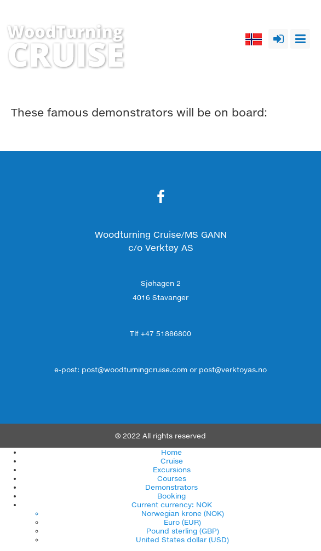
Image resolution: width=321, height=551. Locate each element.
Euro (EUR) (182, 522)
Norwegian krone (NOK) (182, 513)
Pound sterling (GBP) (182, 530)
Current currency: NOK (171, 504)
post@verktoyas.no (233, 369)
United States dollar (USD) (182, 539)
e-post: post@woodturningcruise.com (120, 369)
